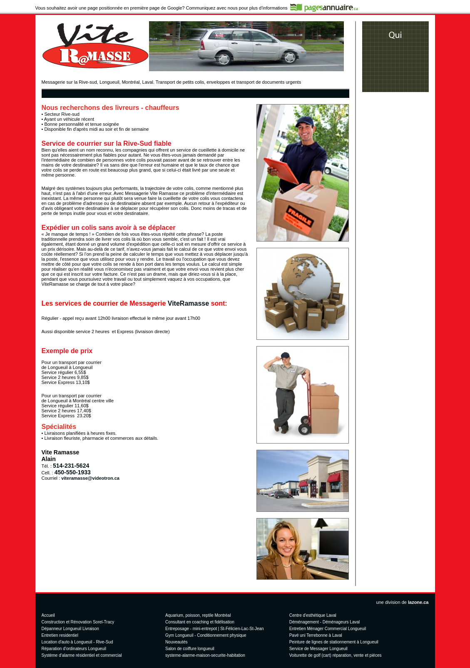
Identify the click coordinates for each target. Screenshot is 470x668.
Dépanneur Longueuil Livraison (70, 628)
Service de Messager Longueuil (318, 648)
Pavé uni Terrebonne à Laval (315, 635)
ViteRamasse (188, 303)
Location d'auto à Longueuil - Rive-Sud (77, 642)
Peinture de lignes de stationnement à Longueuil (333, 642)
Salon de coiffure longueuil (189, 648)
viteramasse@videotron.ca (90, 478)
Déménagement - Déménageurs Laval (324, 622)
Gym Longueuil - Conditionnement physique (205, 635)
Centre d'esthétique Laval (312, 615)
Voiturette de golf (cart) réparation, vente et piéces (335, 655)
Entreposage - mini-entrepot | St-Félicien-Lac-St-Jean (214, 628)
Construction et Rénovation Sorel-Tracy (78, 622)
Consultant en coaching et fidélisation (199, 622)
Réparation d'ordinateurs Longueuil (74, 648)
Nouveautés (176, 642)
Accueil (48, 615)
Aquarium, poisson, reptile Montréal (198, 615)
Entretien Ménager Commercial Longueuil (327, 628)
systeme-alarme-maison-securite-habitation (205, 655)
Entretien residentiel (60, 635)
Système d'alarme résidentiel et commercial (82, 655)
